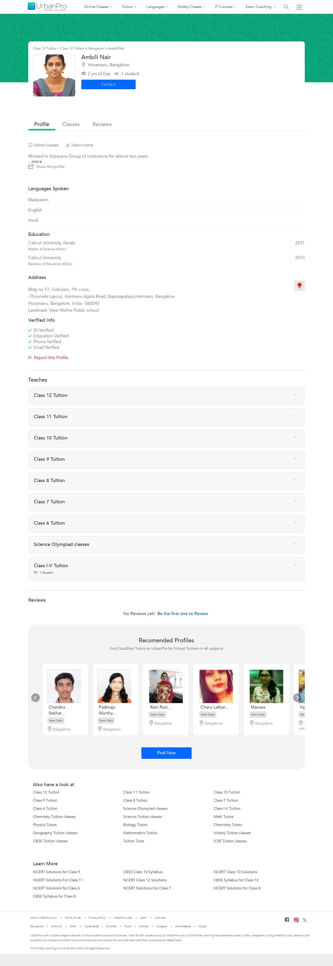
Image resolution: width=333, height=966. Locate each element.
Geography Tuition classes (55, 833)
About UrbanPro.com (43, 918)
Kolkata (143, 926)
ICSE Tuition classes (230, 841)
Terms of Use (73, 918)
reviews (102, 124)
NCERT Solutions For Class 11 (58, 880)
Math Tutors (223, 816)
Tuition (127, 6)
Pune (128, 926)
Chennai (56, 926)
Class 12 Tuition (46, 792)
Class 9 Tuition (45, 800)
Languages (155, 6)
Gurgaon (161, 926)
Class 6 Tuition (45, 808)
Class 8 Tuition (135, 800)
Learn (143, 918)
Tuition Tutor (133, 841)
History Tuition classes (232, 833)
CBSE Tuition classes (50, 841)
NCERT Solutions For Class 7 (147, 888)
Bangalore (36, 926)
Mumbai (111, 926)
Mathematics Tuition (140, 833)
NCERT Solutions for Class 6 (56, 888)
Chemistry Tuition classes (54, 816)
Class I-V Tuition (227, 808)
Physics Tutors (45, 824)
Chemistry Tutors (228, 824)
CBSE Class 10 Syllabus (143, 872)
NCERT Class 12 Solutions (145, 880)
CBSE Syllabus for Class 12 (236, 880)
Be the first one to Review (182, 614)
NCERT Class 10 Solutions (235, 872)
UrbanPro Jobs (123, 918)
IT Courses (223, 6)
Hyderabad (91, 926)
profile (41, 124)
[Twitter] (305, 921)
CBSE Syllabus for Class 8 (54, 896)
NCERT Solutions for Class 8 (237, 888)
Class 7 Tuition (226, 800)
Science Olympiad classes (145, 808)
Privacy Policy (97, 918)
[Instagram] (296, 922)
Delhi (73, 926)
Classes (71, 124)
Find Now (166, 753)
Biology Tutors (135, 824)
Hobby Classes (190, 6)
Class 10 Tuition (227, 792)
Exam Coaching (259, 6)
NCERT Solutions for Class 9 (56, 872)
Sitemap (160, 918)
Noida (202, 926)
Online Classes (96, 6)
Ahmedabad (183, 926)
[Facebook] (287, 921)
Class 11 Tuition (136, 792)
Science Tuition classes (142, 816)
